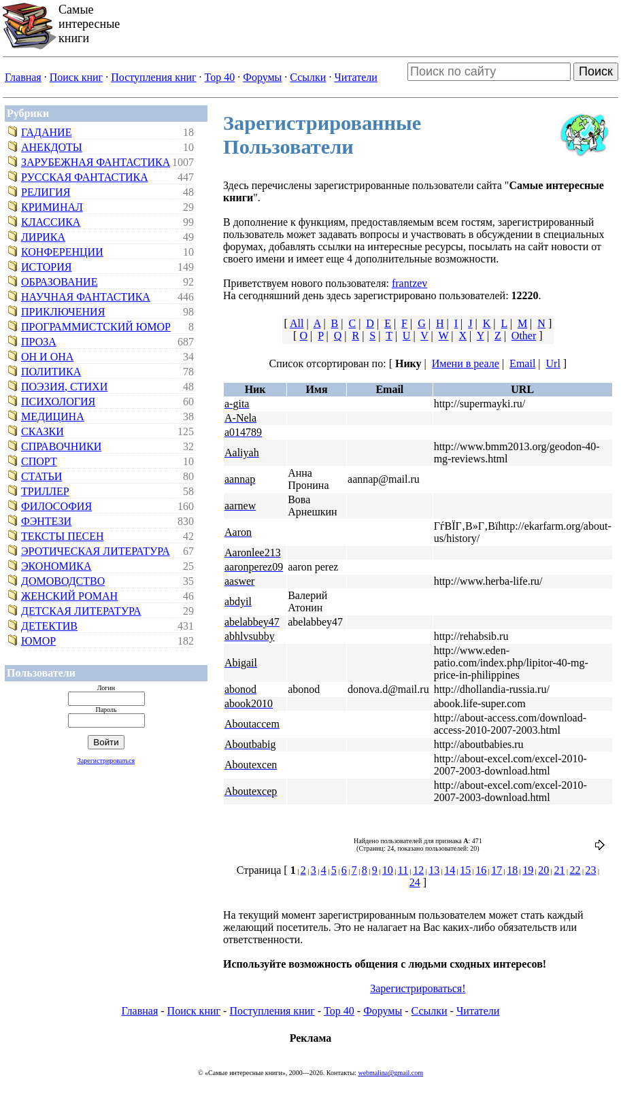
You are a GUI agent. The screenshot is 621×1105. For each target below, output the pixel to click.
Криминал (52, 207)
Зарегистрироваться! (417, 988)
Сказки (42, 431)
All (296, 323)
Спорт (39, 461)
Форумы (262, 77)
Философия (56, 506)
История (46, 267)
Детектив (49, 626)
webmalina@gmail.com (390, 1072)
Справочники (61, 446)
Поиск (596, 71)
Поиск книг (76, 77)
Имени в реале (465, 363)
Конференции (62, 252)
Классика (50, 222)
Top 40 (220, 77)
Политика (51, 371)
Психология (58, 401)
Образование (59, 282)
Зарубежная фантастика (95, 162)
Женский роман (69, 596)
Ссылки (308, 77)
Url (553, 363)
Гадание (46, 132)
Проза (38, 341)
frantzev (409, 283)
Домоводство (63, 581)
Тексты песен (62, 536)
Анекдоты (51, 147)
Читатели (355, 77)
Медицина (52, 416)
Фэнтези (46, 521)
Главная (23, 77)
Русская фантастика (84, 177)
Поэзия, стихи (64, 386)
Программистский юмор (96, 327)
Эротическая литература (95, 551)
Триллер (45, 491)
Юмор (38, 641)
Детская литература (81, 611)
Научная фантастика (85, 297)
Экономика (56, 566)
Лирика (43, 237)
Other (523, 335)
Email (522, 363)
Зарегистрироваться (106, 760)
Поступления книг (153, 77)
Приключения (63, 312)
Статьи (41, 476)
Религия (45, 192)
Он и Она (47, 356)
